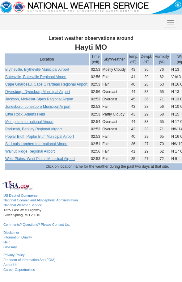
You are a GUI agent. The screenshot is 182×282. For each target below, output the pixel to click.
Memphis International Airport (29, 122)
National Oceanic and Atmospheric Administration (40, 200)
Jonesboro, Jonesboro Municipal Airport (37, 106)
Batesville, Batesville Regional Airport (35, 77)
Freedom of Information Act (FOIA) (29, 260)
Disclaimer (11, 232)
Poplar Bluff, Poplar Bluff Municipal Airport (39, 136)
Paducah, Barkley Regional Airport (33, 129)
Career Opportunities (19, 269)
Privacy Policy (13, 255)
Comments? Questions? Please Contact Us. (36, 224)
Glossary (10, 247)
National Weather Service (22, 205)
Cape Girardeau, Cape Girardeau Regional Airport (46, 84)
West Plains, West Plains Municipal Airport (40, 159)
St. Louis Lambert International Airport (36, 144)
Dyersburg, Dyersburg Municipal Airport (37, 92)
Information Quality (17, 237)
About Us (10, 265)
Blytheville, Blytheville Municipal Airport (37, 69)
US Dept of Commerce (20, 195)
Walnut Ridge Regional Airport (30, 151)
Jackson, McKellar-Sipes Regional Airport (39, 99)
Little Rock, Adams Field (25, 114)
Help (7, 242)
